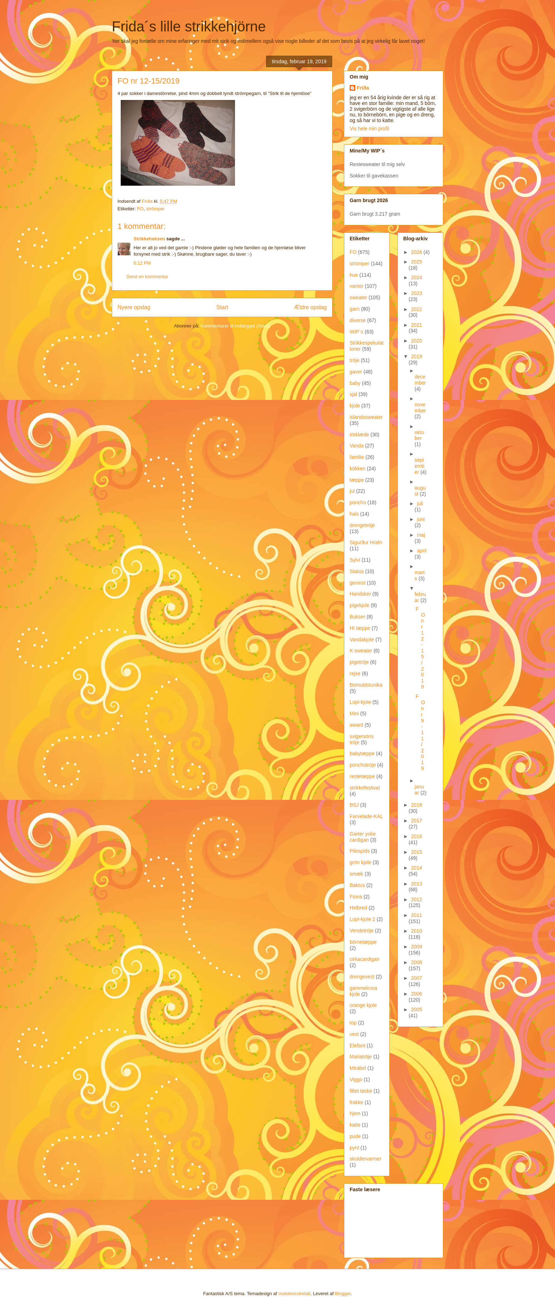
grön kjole (360, 862)
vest (354, 1034)
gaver (356, 372)
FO (140, 208)
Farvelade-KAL (366, 816)
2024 (416, 277)
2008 (416, 962)
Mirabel (358, 1068)
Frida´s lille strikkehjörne (189, 26)
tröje (354, 360)
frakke (356, 1102)
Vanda (357, 445)
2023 (416, 293)
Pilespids (360, 851)
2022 (416, 309)
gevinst (357, 583)
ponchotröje (363, 765)
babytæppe (362, 753)
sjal (353, 394)
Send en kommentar (147, 276)
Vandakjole (362, 639)
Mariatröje (361, 1056)
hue (354, 275)
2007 (416, 978)
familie (357, 457)
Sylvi (355, 560)
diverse (358, 320)
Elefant (357, 1045)
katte (355, 1125)
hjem (355, 1113)
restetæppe (362, 776)
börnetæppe (363, 942)
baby (355, 383)
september (419, 466)
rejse (355, 673)
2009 (416, 946)
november (420, 408)
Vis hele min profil (369, 128)
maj (421, 535)
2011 (416, 915)
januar (419, 790)
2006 (416, 994)
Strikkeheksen (149, 238)
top (353, 1023)
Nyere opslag (134, 307)
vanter (357, 286)
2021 (416, 325)
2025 (416, 262)
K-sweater (361, 650)
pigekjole (359, 605)
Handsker (360, 594)
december (420, 380)
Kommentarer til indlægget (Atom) (235, 326)
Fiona (356, 896)
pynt (354, 1148)
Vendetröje (362, 930)
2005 (416, 1009)
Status (357, 571)
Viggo (356, 1079)
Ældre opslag (310, 307)
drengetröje (362, 525)
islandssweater (366, 417)
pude (355, 1136)
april (421, 550)
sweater (358, 297)
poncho (358, 502)
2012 (416, 899)
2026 (417, 252)
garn (355, 309)
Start (222, 307)
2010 (416, 931)
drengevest (362, 976)
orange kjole (363, 1005)
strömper (155, 208)
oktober (419, 435)
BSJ (354, 805)
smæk (356, 874)
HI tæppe (360, 628)
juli (420, 503)
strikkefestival (365, 788)
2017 (416, 820)
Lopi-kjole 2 (362, 919)
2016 (416, 836)
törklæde (359, 434)
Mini (354, 713)
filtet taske (361, 1091)
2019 (416, 356)
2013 (416, 884)
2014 (416, 868)
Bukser (357, 617)
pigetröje (359, 662)
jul (352, 491)
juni (421, 519)
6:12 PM (142, 263)
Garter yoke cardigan (363, 837)
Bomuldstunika (366, 685)
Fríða (363, 88)
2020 (416, 341)
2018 (416, 805)
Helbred (358, 908)
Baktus (357, 885)
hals (354, 514)
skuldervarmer (365, 1159)
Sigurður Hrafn (366, 542)
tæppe (357, 480)
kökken (357, 468)
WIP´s (356, 332)
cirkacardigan (364, 959)
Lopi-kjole (360, 702)
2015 (416, 852)
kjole (355, 406)
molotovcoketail (294, 1293)
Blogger (343, 1293)
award (356, 725)
